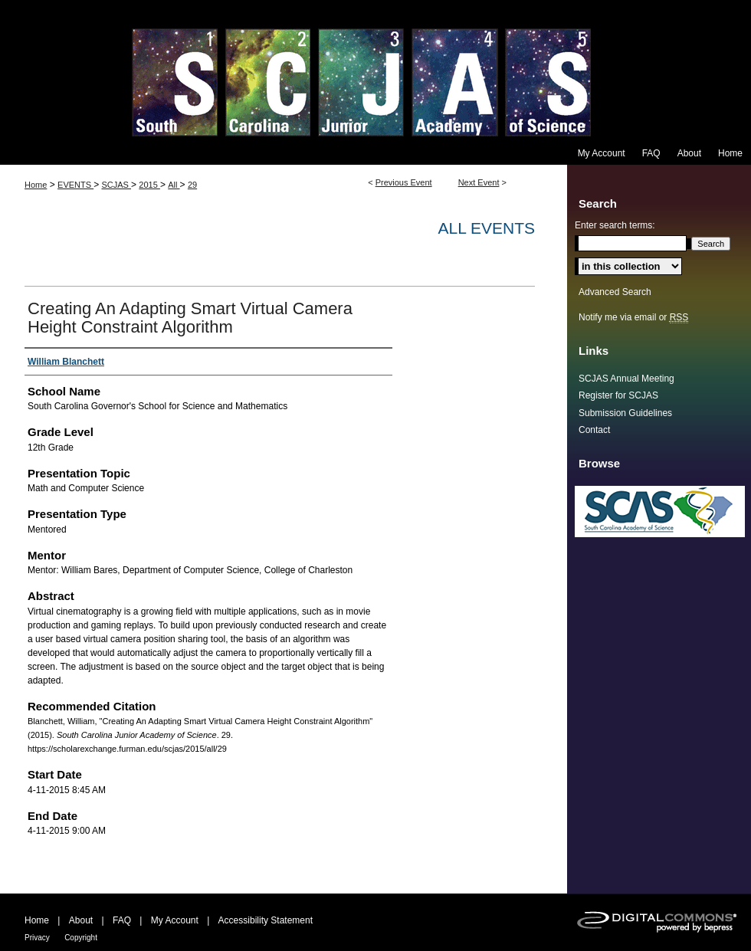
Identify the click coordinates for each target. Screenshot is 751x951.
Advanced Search (615, 292)
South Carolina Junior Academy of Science (375, 71)
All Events (486, 228)
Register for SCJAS (618, 395)
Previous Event (404, 182)
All (173, 184)
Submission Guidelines (625, 413)
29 (192, 184)
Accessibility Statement (265, 920)
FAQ (122, 920)
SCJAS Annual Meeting (626, 378)
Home (36, 184)
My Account (174, 920)
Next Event (479, 182)
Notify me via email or (633, 317)
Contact (594, 430)
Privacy (37, 937)
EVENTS (75, 184)
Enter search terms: (615, 225)
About (81, 920)
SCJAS (116, 184)
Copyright (80, 937)
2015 (149, 184)
